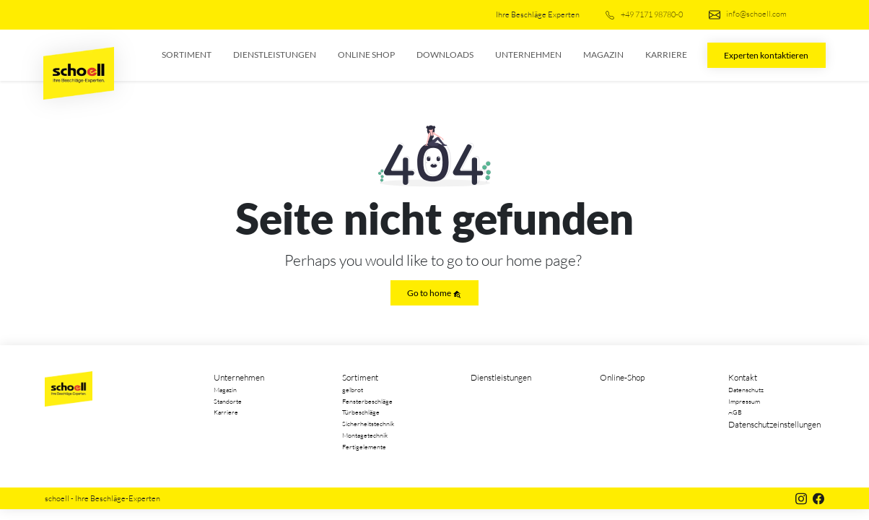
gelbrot (352, 389)
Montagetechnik (365, 434)
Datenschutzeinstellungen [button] (774, 424)
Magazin (603, 54)
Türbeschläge (361, 411)
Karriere (666, 54)
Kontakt (742, 377)
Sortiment (186, 54)
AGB (735, 411)
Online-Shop (622, 377)
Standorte (228, 400)
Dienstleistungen (274, 54)
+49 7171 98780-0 (644, 14)
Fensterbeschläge (367, 400)
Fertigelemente (364, 446)
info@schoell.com (748, 15)
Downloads (444, 54)
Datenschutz (746, 389)
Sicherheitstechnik (368, 423)
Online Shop (366, 54)
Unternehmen (528, 54)
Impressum (744, 400)
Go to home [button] (434, 292)
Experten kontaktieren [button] (766, 55)
